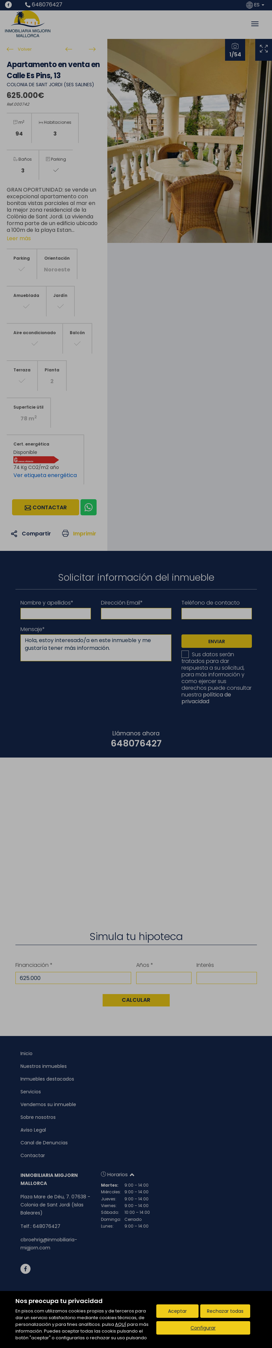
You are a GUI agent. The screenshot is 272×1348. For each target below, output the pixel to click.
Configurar (203, 1328)
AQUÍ (120, 1324)
